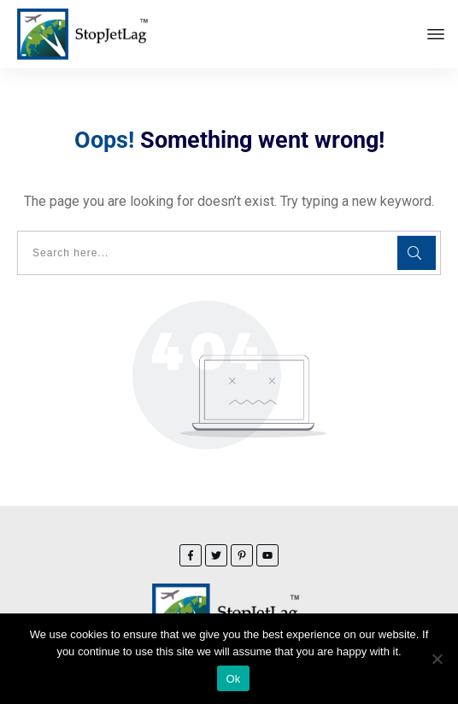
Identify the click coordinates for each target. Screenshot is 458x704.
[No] (436, 658)
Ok (233, 678)
